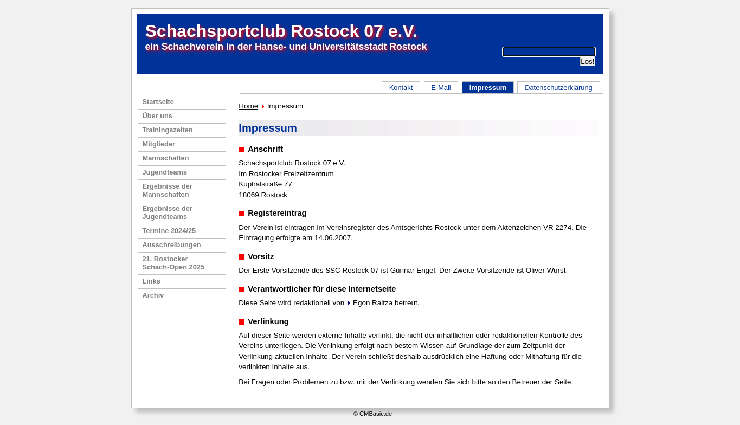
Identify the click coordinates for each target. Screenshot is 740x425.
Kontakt (401, 87)
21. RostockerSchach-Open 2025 (174, 263)
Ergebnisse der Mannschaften (167, 190)
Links (151, 281)
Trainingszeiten (168, 130)
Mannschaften (166, 158)
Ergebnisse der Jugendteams (167, 212)
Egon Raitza (372, 303)
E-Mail (441, 87)
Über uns (157, 116)
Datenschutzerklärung (558, 87)
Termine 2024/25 (169, 231)
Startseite (158, 102)
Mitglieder (159, 144)
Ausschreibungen (172, 245)
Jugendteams (165, 172)
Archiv (153, 295)
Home (248, 106)
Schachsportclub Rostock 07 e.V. (281, 31)
